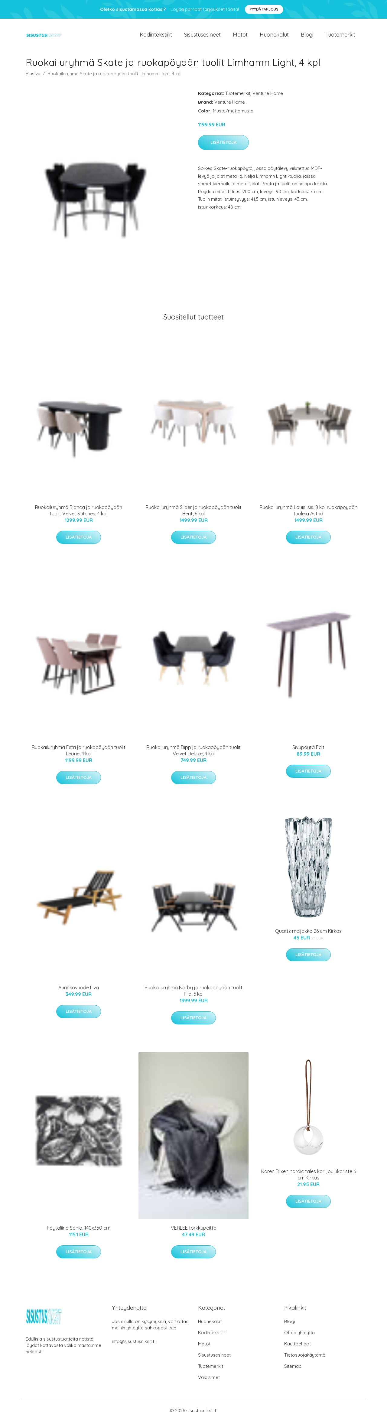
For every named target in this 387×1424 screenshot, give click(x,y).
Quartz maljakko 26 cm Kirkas (308, 934)
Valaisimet (209, 1380)
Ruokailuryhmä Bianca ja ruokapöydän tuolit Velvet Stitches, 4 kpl (78, 513)
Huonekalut (274, 36)
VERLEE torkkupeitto (193, 1231)
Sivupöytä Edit (308, 751)
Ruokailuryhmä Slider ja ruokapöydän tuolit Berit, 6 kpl (193, 513)
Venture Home (267, 96)
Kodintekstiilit (156, 36)
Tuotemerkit (340, 36)
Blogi (307, 36)
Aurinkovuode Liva (78, 991)
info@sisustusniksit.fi (133, 1344)
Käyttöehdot (297, 1347)
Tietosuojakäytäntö (305, 1358)
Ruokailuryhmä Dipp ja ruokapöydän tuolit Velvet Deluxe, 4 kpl (193, 754)
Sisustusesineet (202, 36)
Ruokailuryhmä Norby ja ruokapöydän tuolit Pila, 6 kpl (193, 994)
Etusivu (33, 76)
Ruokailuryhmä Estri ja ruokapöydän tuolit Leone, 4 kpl (78, 754)
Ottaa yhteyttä (299, 1335)
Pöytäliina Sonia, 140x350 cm (78, 1231)
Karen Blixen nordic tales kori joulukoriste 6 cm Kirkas (308, 1177)
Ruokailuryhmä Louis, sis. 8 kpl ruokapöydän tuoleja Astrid (308, 513)
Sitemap (292, 1369)
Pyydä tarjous (264, 9)
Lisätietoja (223, 145)
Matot (240, 36)
